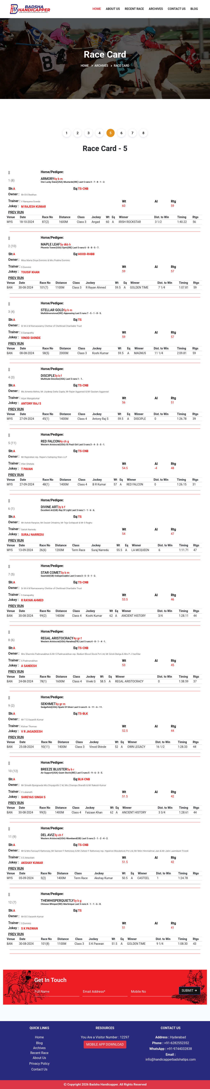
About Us (113, 9)
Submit (189, 990)
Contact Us (176, 9)
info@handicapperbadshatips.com (171, 1057)
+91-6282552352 (170, 1043)
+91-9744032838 (170, 1049)
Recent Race (134, 9)
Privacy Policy (39, 1064)
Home (96, 9)
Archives (156, 9)
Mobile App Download (105, 1044)
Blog (194, 9)
